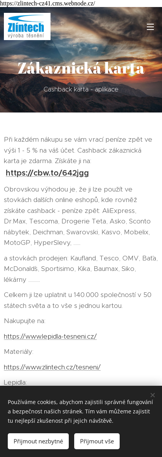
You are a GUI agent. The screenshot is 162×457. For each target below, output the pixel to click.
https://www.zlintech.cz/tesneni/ (52, 367)
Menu (150, 26)
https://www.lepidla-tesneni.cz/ (50, 336)
